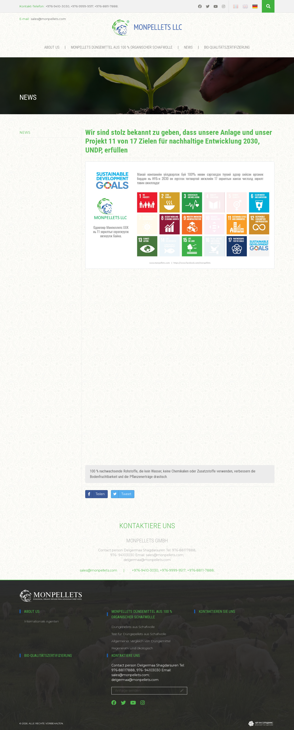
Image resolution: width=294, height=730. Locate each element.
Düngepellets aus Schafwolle (133, 627)
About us (51, 47)
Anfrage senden (149, 690)
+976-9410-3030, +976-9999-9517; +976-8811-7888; (173, 570)
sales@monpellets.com (98, 570)
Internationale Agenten (41, 621)
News (188, 47)
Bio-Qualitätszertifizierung (227, 47)
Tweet (126, 494)
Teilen (100, 494)
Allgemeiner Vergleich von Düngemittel (140, 641)
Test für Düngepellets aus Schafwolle (138, 634)
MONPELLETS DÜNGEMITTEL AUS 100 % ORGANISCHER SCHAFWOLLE (121, 47)
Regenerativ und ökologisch (132, 648)
